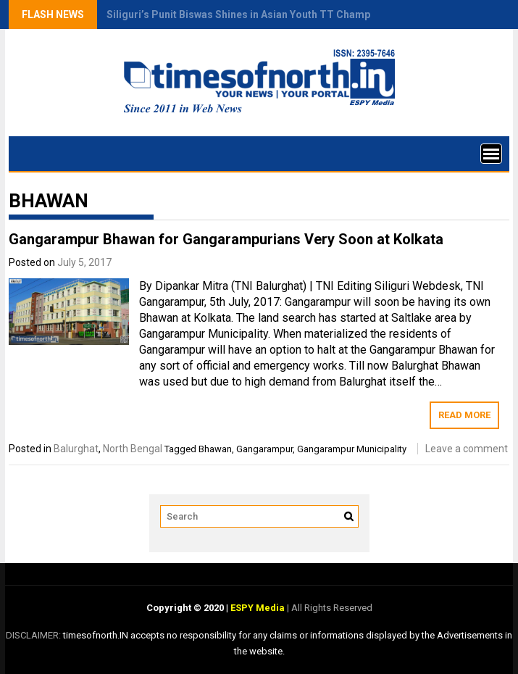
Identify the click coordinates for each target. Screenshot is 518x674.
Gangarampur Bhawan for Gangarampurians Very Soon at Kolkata (226, 239)
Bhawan (215, 449)
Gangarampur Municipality (351, 449)
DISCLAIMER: (34, 635)
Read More (464, 414)
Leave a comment (466, 448)
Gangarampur (264, 449)
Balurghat (76, 448)
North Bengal (132, 448)
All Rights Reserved (330, 607)
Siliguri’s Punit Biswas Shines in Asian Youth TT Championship (256, 14)
